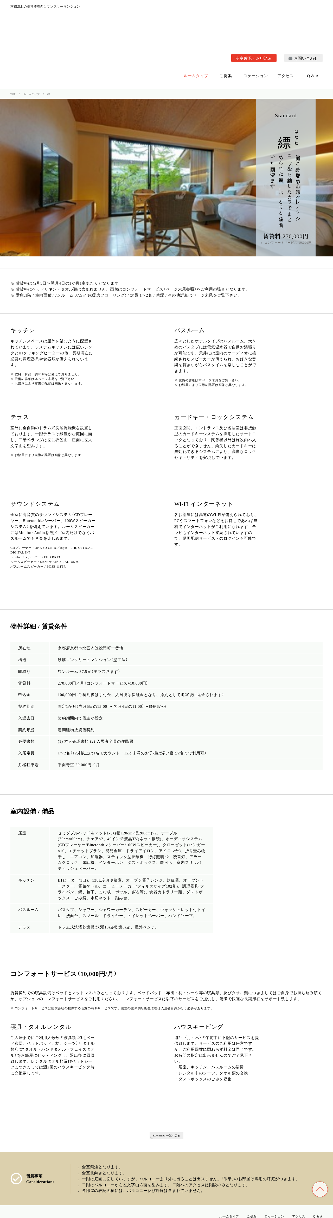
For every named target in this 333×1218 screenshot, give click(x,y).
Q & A (317, 1167)
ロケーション (266, 1167)
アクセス (294, 1167)
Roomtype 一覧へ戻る (166, 1086)
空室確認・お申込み (253, 7)
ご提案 (240, 1167)
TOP (320, 1189)
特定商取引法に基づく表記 (276, 1211)
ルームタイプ (214, 1167)
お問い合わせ (303, 7)
